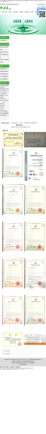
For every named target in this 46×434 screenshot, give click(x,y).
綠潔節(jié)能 (42, 7)
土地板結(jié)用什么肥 (20, 361)
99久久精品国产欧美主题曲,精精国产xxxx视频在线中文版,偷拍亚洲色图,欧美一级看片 (16, 368)
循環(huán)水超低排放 (4, 92)
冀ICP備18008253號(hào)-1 (23, 359)
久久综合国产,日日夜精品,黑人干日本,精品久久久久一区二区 (11, 369)
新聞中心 (10, 11)
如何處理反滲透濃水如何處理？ (6, 71)
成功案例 (21, 11)
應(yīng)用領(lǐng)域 (15, 12)
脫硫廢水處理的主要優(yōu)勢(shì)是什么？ (8, 73)
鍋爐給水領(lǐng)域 (4, 52)
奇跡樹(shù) (18, 362)
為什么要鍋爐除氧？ (4, 78)
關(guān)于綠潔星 (4, 12)
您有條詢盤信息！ (41, 4)
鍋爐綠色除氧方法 (3, 68)
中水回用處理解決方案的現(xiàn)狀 (7, 76)
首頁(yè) (21, 122)
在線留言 (32, 11)
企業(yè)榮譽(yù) (26, 12)
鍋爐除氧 (4, 93)
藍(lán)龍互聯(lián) (31, 362)
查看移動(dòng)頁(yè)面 (29, 361)
